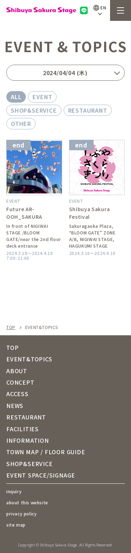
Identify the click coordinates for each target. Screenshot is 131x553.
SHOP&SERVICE (34, 110)
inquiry (14, 491)
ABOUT (16, 371)
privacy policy (21, 513)
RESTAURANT (87, 110)
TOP (10, 327)
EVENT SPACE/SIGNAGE (40, 475)
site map (16, 525)
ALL (16, 97)
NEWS (14, 405)
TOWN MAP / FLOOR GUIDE (45, 452)
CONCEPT (20, 382)
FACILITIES (22, 429)
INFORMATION (27, 440)
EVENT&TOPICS (29, 359)
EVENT (42, 97)
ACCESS (17, 394)
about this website (27, 502)
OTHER (21, 123)
